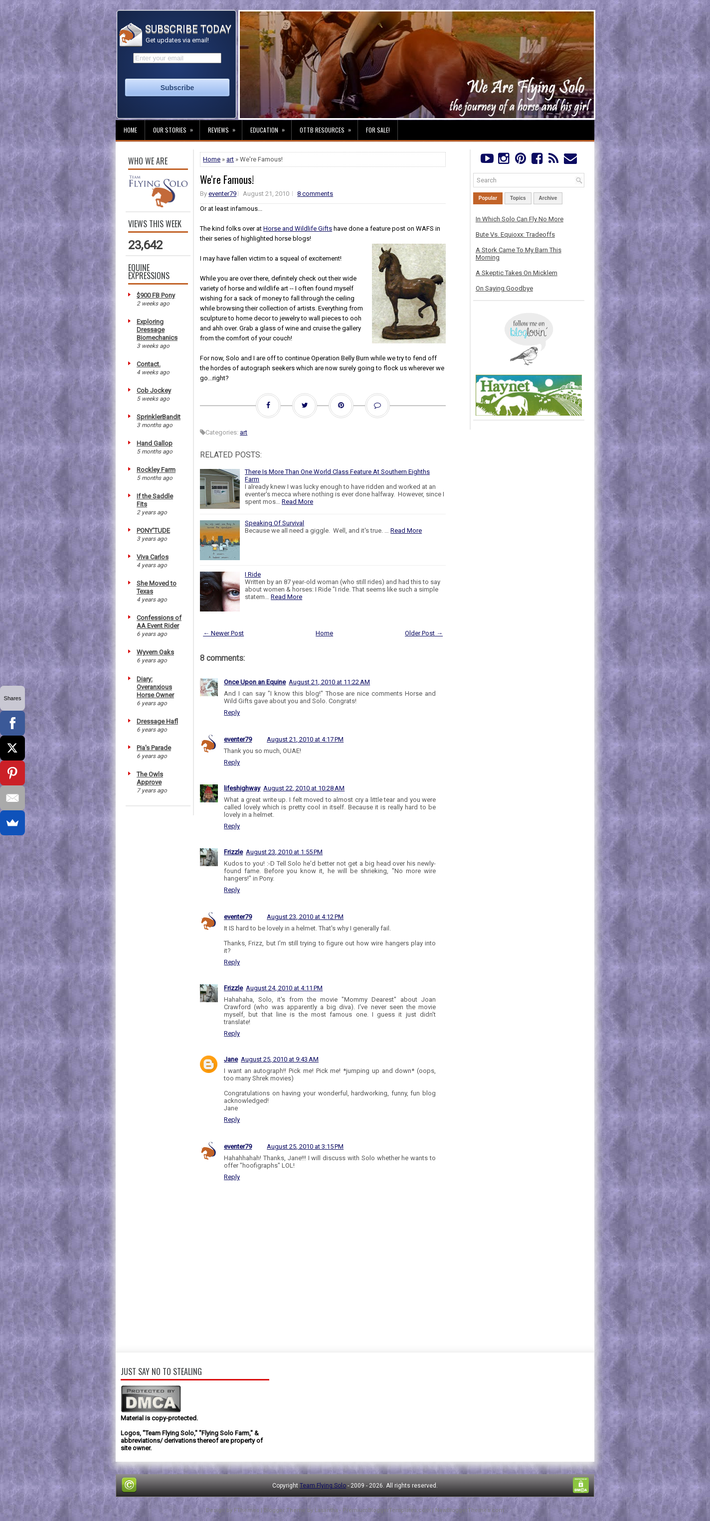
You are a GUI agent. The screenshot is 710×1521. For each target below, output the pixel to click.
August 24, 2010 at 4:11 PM (284, 988)
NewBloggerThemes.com (469, 1510)
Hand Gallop (155, 443)
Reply (232, 712)
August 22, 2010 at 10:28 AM (304, 788)
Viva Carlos (153, 557)
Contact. (149, 364)
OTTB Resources (328, 127)
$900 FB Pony (156, 295)
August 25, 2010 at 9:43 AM (280, 1059)
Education (270, 127)
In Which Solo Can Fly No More (519, 219)
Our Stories (176, 127)
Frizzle (233, 852)
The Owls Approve (150, 778)
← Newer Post (223, 633)
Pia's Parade (154, 748)
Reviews (225, 127)
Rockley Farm (156, 469)
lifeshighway (242, 788)
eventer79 (222, 193)
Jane (231, 1059)
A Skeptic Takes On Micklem (516, 273)
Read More (297, 501)
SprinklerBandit (158, 417)
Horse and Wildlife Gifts (297, 228)
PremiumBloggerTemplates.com (387, 1510)
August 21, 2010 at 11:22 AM (329, 682)
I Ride (253, 574)
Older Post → (424, 633)
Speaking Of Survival (274, 523)
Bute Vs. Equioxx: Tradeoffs (515, 234)
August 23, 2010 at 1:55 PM (284, 852)
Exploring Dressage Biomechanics (157, 329)
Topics (518, 198)
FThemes (246, 1510)
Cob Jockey (154, 390)
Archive (548, 198)
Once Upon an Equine (255, 682)
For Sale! (378, 130)
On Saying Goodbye (504, 288)
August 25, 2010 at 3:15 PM (305, 1146)
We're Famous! (227, 179)
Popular (488, 198)
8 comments (315, 193)
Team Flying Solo (323, 1485)
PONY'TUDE (153, 530)
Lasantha (326, 1510)
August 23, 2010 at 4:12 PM (305, 916)
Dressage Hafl (157, 721)
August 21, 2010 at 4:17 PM (305, 739)
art (230, 159)
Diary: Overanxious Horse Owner (155, 687)
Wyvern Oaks (155, 652)
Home (130, 130)
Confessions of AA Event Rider (159, 621)
